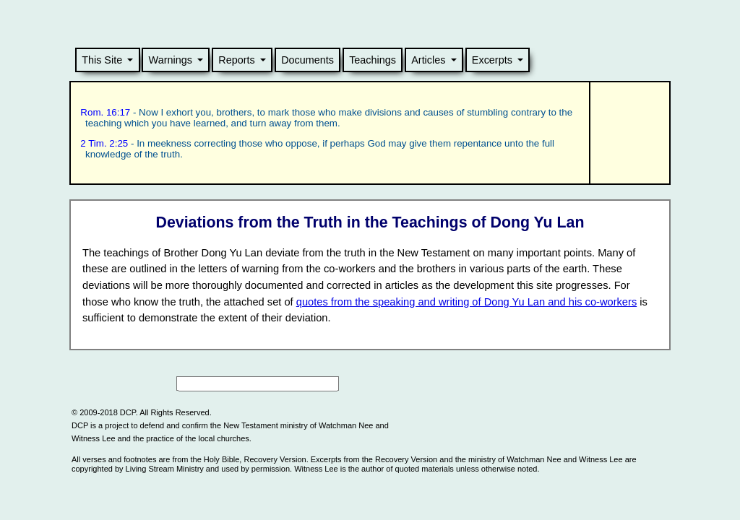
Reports (236, 60)
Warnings (170, 60)
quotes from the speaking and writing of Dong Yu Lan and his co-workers (466, 302)
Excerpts (492, 60)
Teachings (372, 60)
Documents (307, 60)
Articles (428, 60)
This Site (102, 60)
